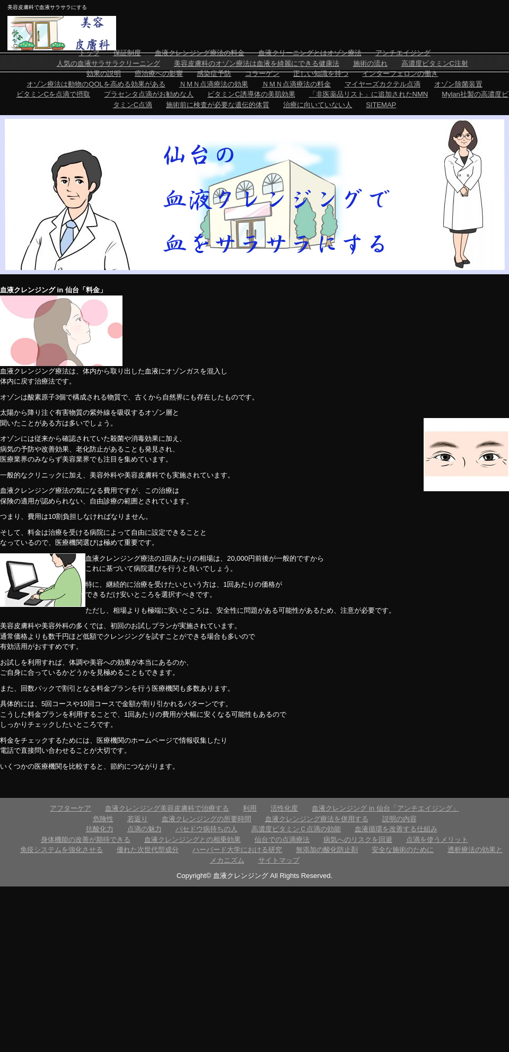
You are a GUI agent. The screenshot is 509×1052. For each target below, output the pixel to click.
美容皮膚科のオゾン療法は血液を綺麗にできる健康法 (256, 63)
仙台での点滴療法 (282, 840)
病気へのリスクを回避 (357, 840)
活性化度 (284, 808)
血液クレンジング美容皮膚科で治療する (167, 808)
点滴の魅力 (144, 829)
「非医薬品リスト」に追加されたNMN (368, 94)
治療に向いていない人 (317, 105)
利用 (250, 808)
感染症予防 (214, 73)
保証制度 (127, 53)
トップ (89, 53)
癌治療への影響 (159, 73)
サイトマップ (279, 860)
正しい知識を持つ (320, 73)
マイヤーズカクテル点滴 (382, 84)
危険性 (103, 819)
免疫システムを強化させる (61, 850)
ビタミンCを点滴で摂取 (53, 94)
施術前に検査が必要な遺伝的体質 (217, 105)
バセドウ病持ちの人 (206, 829)
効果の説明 (103, 73)
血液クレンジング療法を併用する (316, 819)
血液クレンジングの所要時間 (206, 819)
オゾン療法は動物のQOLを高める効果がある (96, 84)
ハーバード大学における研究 (237, 850)
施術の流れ (370, 63)
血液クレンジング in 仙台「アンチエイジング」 (385, 808)
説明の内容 (399, 819)
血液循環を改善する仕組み (396, 829)
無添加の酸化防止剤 (327, 850)
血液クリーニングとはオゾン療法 (310, 53)
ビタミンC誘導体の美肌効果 (251, 94)
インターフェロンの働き (400, 73)
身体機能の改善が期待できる (85, 840)
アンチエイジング (403, 53)
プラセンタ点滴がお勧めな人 (149, 94)
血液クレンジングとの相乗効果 (192, 840)
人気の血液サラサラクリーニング (108, 63)
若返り (137, 819)
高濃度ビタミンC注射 (434, 63)
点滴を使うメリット (437, 840)
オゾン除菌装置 (458, 84)
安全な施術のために (403, 850)
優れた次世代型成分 (148, 850)
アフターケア (70, 808)
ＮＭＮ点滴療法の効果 (213, 84)
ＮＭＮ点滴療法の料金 (296, 84)
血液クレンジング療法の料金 (199, 53)
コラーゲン (262, 73)
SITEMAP (381, 105)
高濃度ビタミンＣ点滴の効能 (296, 829)
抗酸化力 (99, 829)
